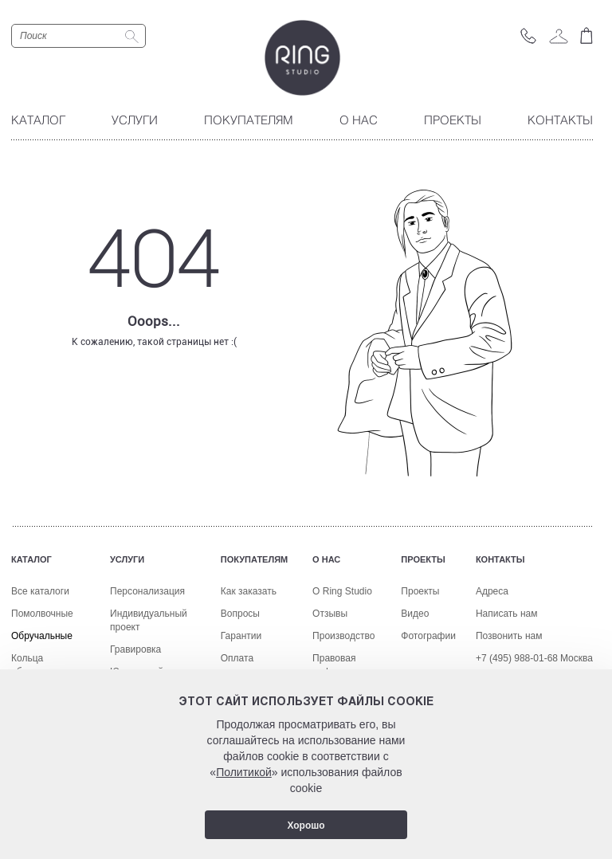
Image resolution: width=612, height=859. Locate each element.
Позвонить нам (509, 635)
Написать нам (507, 613)
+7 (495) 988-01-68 (517, 658)
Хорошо (305, 825)
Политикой (244, 772)
